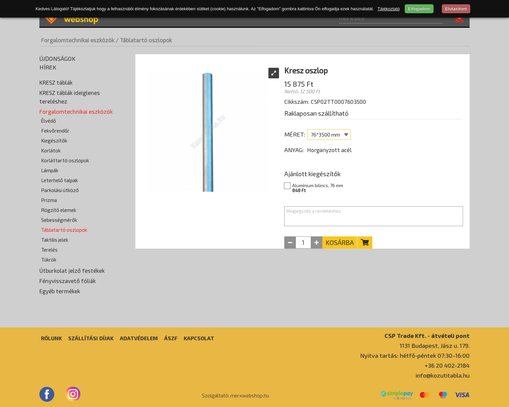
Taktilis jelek (54, 240)
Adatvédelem (139, 338)
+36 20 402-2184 (447, 365)
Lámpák (49, 170)
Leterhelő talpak (59, 180)
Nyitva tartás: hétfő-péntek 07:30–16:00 (415, 355)
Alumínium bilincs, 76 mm (348, 188)
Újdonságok (57, 58)
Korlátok (51, 150)
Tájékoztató (389, 8)
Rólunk (51, 338)
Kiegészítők (54, 140)
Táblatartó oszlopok (64, 230)
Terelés (49, 250)
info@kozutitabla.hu (443, 375)
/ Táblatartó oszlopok (144, 40)
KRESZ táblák (55, 82)
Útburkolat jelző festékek (72, 270)
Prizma (49, 200)
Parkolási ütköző (60, 190)
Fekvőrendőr (55, 131)
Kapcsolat (199, 338)
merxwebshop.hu (249, 395)
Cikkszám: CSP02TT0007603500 (325, 101)
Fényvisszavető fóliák (67, 280)
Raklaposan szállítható (316, 113)
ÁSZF (170, 338)
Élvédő (48, 121)
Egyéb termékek (59, 291)
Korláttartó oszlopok (65, 160)
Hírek (47, 67)
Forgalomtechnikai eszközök (77, 40)
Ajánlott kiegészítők (312, 174)
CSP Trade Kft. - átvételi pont (427, 335)
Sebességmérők (59, 220)
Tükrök (48, 260)
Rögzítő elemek (58, 210)
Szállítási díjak (91, 338)
